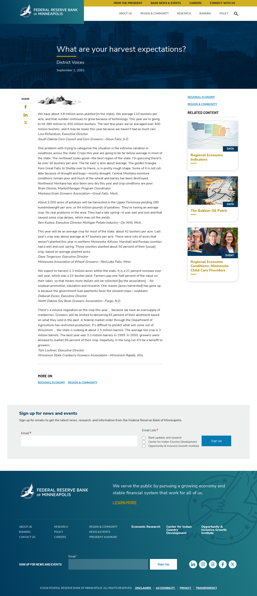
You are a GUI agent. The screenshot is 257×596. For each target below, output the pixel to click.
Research (184, 13)
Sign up (216, 441)
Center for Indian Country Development (172, 442)
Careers (195, 3)
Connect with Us (222, 3)
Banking (205, 13)
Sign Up (163, 564)
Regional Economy (51, 382)
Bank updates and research (165, 438)
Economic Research (145, 527)
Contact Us (27, 537)
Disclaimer (143, 588)
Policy (224, 13)
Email (25, 433)
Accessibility (166, 588)
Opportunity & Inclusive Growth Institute (173, 446)
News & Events (99, 532)
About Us (125, 13)
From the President (128, 3)
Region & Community (155, 13)
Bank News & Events (166, 3)
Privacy (186, 588)
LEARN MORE (125, 502)
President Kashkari (103, 537)
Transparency (206, 588)
